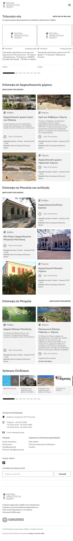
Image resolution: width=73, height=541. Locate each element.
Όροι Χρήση (33, 445)
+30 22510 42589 (26, 429)
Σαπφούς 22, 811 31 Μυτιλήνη (25, 421)
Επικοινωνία (7, 448)
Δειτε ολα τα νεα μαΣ (62, 16)
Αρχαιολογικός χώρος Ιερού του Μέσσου (19, 126)
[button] (9, 77)
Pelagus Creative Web (36, 537)
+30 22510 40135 (12, 431)
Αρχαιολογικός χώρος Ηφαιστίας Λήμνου (36, 170)
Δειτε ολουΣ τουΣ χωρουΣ (12, 93)
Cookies (32, 451)
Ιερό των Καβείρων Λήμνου (54, 126)
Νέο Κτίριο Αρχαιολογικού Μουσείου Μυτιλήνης (36, 248)
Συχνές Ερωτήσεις (9, 445)
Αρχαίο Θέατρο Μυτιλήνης (19, 339)
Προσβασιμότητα (9, 451)
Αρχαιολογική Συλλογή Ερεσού (36, 216)
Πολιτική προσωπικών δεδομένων (42, 448)
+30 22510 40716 (12, 429)
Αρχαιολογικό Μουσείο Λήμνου (36, 281)
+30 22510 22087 (21, 426)
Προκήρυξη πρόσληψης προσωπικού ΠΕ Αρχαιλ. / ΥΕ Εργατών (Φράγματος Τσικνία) (54, 49)
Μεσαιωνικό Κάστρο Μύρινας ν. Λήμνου (54, 339)
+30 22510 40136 (25, 431)
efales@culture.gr (18, 436)
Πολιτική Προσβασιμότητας (13, 453)
